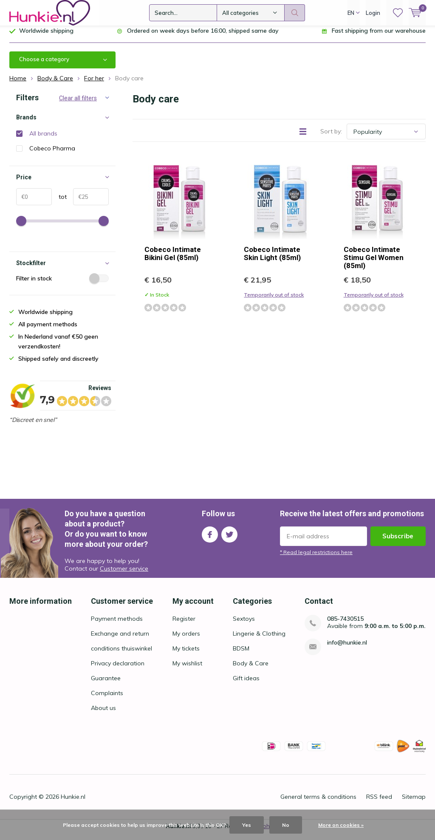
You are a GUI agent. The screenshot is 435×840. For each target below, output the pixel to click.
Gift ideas (246, 684)
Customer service (124, 574)
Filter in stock (62, 284)
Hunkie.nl (73, 803)
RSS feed (379, 803)
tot (59, 203)
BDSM (241, 655)
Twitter (229, 539)
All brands (43, 140)
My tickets (186, 655)
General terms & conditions (318, 803)
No (285, 825)
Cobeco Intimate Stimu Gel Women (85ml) (374, 264)
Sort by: (331, 137)
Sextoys (244, 625)
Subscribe (397, 542)
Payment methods (117, 625)
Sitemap (414, 803)
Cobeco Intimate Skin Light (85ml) (272, 260)
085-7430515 (345, 625)
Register (183, 625)
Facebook (210, 539)
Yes (246, 825)
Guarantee (106, 684)
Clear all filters (78, 104)
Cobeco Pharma (52, 154)
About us (103, 714)
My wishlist (187, 669)
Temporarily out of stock (274, 301)
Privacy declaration (117, 669)
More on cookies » (341, 825)
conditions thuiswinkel (121, 655)
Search (295, 12)
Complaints (107, 699)
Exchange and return (120, 640)
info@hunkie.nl (347, 649)
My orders (186, 640)
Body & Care (250, 669)
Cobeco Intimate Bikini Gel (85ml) (172, 260)
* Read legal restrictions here (316, 558)
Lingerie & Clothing (259, 640)
